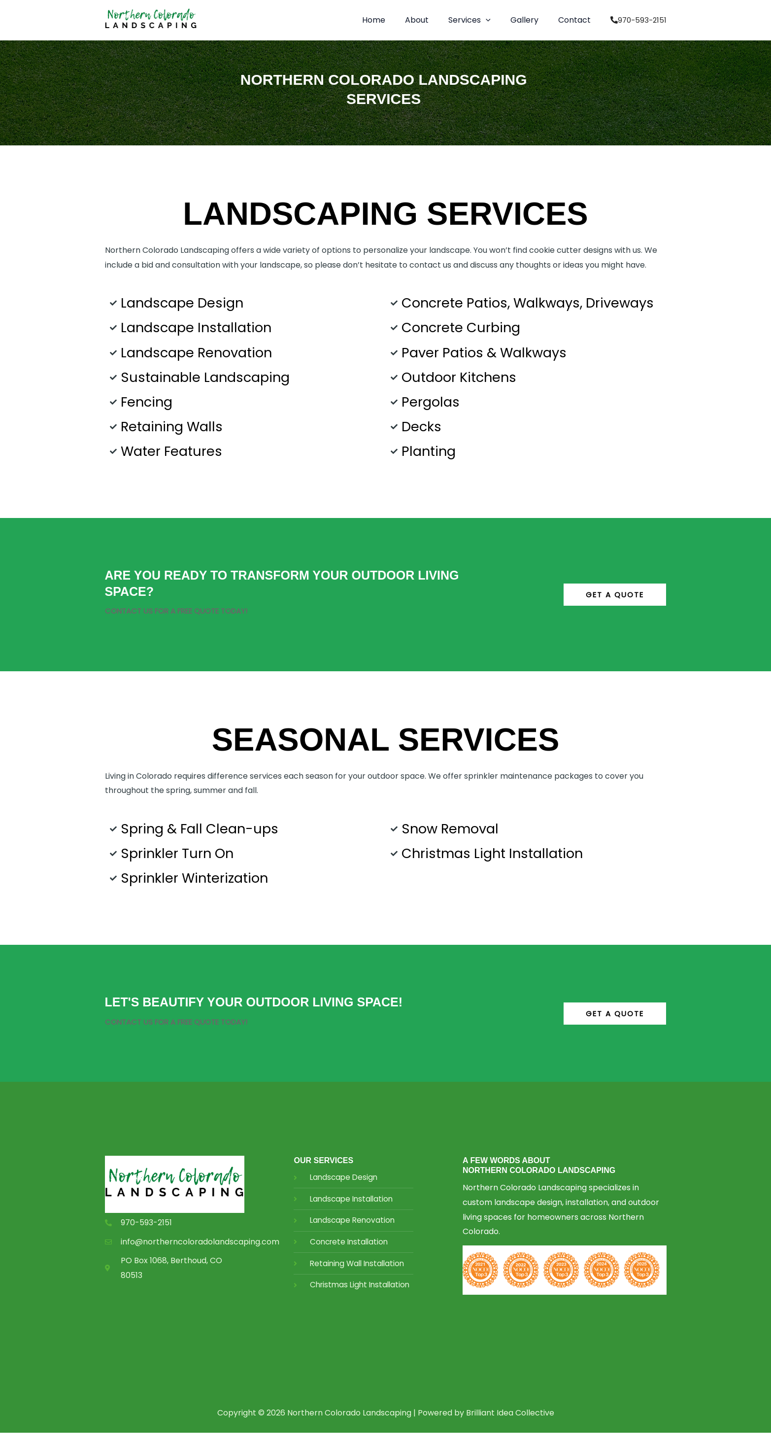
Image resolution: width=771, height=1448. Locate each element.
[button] (479, 20)
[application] (496, 20)
